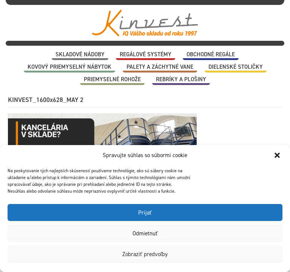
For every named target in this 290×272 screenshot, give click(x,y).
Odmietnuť (145, 233)
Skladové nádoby (80, 54)
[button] (277, 155)
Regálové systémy (145, 54)
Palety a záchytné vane (159, 67)
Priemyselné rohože (112, 79)
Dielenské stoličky (235, 67)
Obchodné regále (211, 54)
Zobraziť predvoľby (145, 254)
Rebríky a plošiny (181, 79)
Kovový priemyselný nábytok (69, 67)
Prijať (145, 212)
